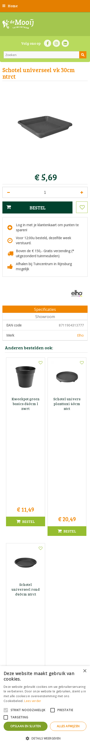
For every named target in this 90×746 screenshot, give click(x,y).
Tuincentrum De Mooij (45, 616)
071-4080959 (46, 631)
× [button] (84, 671)
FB (47, 43)
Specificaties (45, 309)
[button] (45, 738)
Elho (80, 335)
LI (65, 43)
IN (56, 43)
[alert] (45, 706)
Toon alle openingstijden (45, 588)
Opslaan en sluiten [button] (25, 726)
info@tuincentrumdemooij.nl (47, 637)
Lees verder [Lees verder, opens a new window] (32, 701)
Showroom (45, 316)
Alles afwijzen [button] (68, 726)
